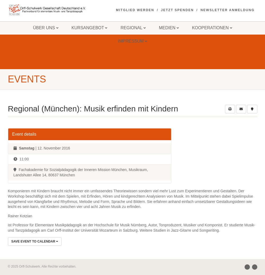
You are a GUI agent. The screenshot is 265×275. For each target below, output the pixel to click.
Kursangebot (89, 28)
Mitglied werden (135, 10)
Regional (133, 28)
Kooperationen (212, 28)
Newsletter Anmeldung (228, 10)
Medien (169, 28)
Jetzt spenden (177, 10)
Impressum (132, 41)
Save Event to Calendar (34, 241)
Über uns (45, 28)
